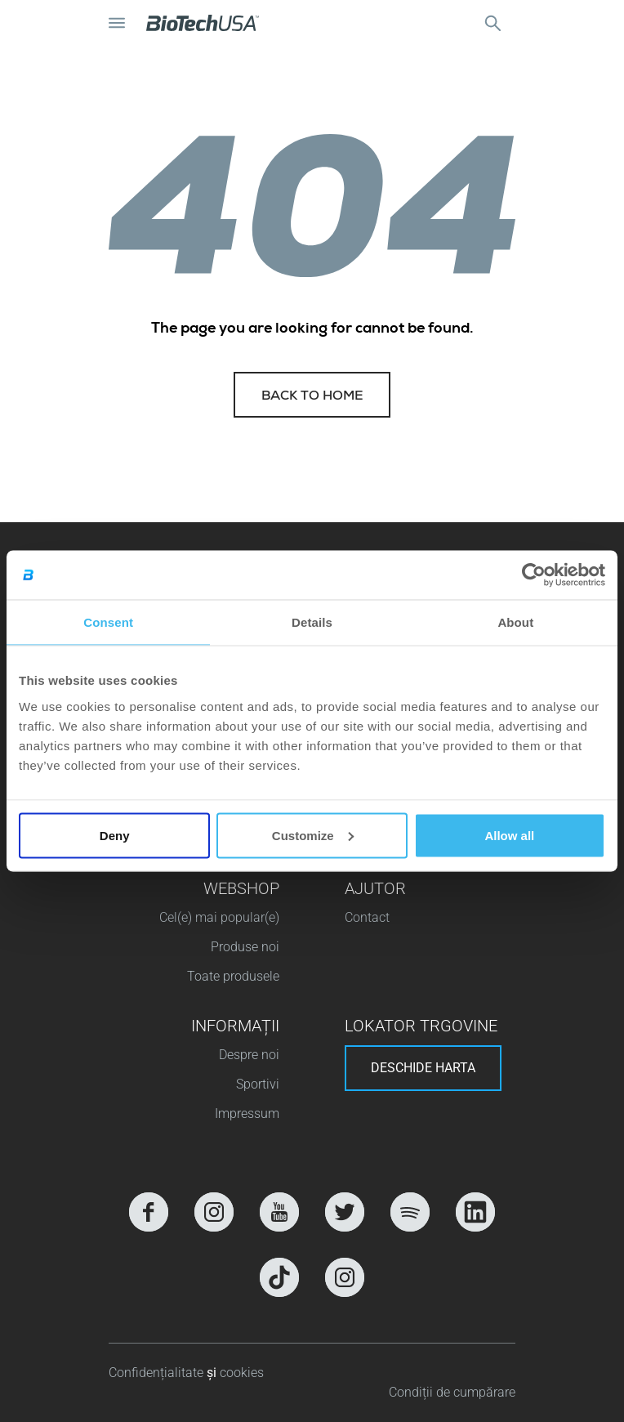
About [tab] (515, 622)
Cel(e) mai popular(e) (219, 917)
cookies (242, 1372)
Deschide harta (423, 1067)
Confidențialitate (158, 1372)
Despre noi (249, 1054)
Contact (367, 917)
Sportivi (257, 1084)
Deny (115, 835)
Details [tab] (312, 622)
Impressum (247, 1113)
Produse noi (245, 947)
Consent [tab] (108, 622)
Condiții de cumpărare (452, 1392)
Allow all (509, 835)
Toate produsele (233, 976)
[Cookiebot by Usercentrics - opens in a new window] (533, 575)
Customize (313, 835)
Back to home (312, 397)
